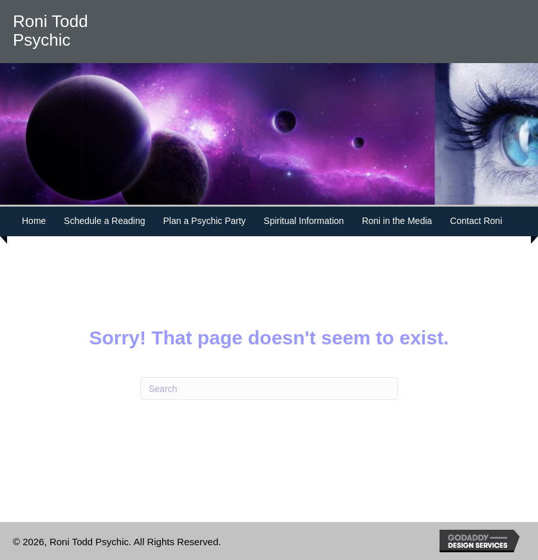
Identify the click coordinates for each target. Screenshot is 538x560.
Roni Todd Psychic (50, 31)
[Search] (269, 388)
